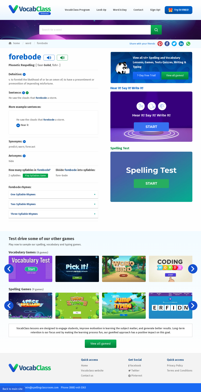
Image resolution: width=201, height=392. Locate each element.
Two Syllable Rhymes (23, 204)
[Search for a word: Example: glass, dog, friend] (100, 30)
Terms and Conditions (179, 370)
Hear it (22, 125)
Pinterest (135, 375)
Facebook (134, 365)
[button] (192, 268)
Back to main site (12, 388)
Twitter (133, 370)
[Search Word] (156, 30)
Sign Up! (155, 9)
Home (84, 365)
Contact (138, 9)
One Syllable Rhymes (23, 194)
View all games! (175, 75)
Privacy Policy (175, 365)
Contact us (87, 375)
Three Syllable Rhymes (24, 213)
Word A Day (120, 9)
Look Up (101, 9)
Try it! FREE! (178, 10)
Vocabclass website (92, 370)
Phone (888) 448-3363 (73, 387)
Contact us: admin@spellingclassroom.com (34, 387)
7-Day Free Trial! (146, 75)
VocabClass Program (77, 9)
